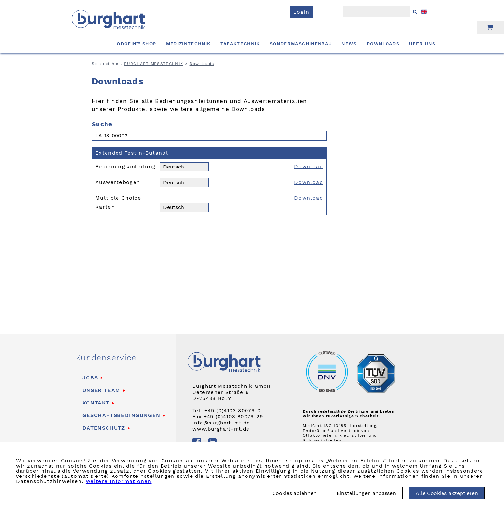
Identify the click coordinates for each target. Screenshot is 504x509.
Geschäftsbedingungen (121, 415)
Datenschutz (103, 428)
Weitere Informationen (119, 481)
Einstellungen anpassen (366, 493)
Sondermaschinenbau (301, 43)
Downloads (383, 43)
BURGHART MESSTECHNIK (153, 63)
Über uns (422, 43)
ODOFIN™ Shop (136, 43)
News (349, 43)
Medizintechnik (188, 43)
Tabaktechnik (240, 43)
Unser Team (101, 390)
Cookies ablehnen (294, 493)
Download (308, 166)
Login (301, 12)
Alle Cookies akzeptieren (447, 493)
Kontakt (96, 403)
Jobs (90, 378)
